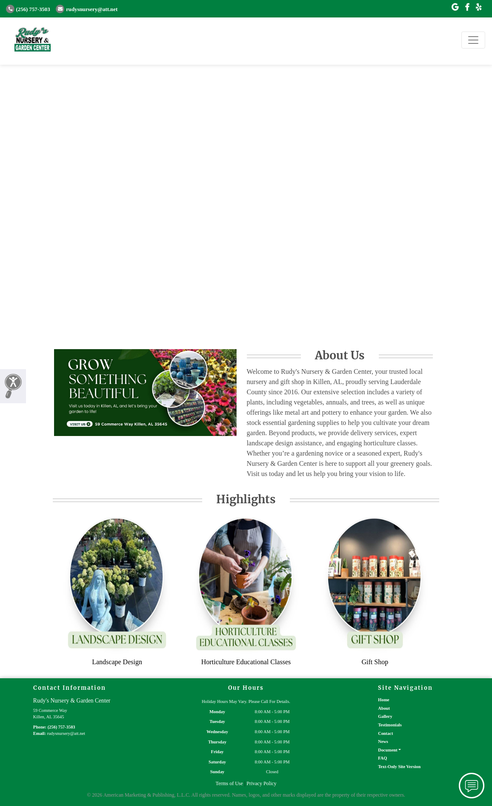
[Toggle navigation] (473, 40)
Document (388, 750)
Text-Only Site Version (399, 766)
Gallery (385, 716)
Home (383, 699)
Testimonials (390, 725)
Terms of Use (229, 783)
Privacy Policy (261, 783)
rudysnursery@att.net (86, 9)
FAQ (382, 758)
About (384, 708)
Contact (385, 733)
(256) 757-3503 (28, 9)
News (383, 741)
